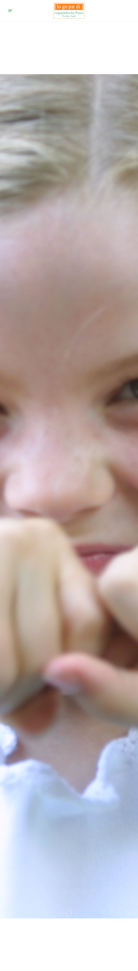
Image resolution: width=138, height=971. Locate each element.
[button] (10, 10)
